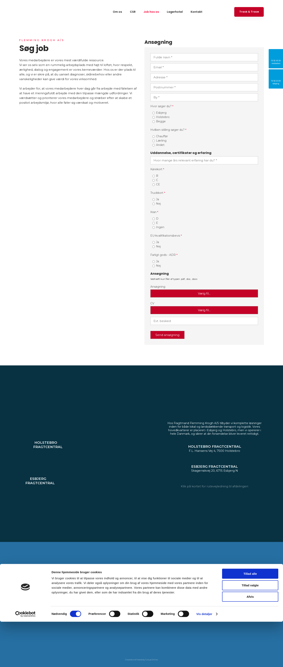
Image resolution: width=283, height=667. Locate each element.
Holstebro (163, 117)
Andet (160, 145)
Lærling (161, 140)
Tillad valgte (250, 630)
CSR (133, 12)
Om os (117, 12)
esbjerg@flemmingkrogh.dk (131, 595)
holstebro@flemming (43, 595)
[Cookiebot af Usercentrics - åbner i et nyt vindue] (25, 659)
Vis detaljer (204, 659)
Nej (158, 203)
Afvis (250, 642)
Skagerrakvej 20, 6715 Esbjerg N (140, 583)
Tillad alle (250, 619)
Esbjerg (161, 112)
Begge (161, 121)
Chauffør (162, 136)
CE (158, 184)
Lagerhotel (175, 12)
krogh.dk (67, 595)
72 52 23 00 (123, 589)
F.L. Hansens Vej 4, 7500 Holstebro (59, 583)
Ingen (160, 227)
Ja (157, 199)
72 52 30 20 (40, 589)
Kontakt (196, 12)
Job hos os (151, 12)
